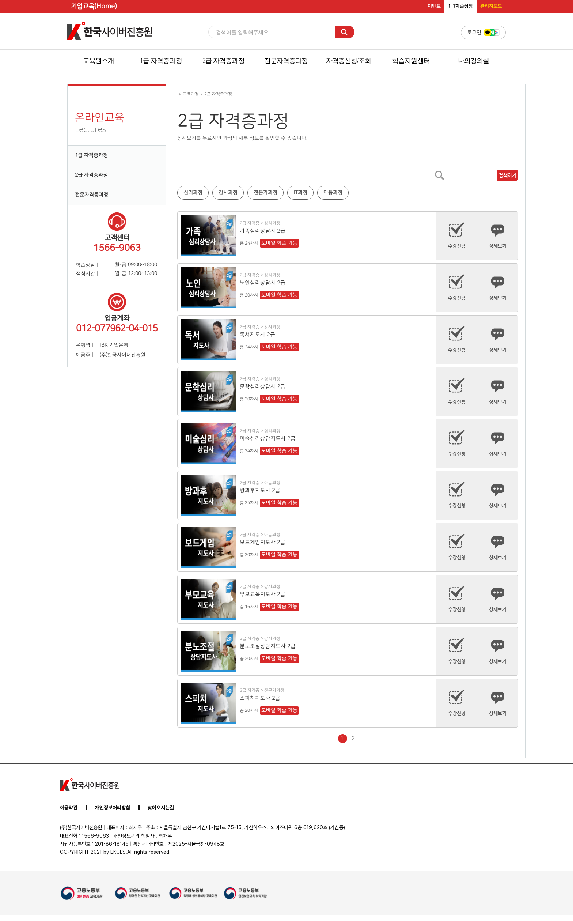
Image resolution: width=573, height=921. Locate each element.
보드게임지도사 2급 (262, 542)
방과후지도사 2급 (260, 490)
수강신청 (457, 235)
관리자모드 (491, 6)
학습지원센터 (411, 60)
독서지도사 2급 (257, 334)
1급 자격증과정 (161, 60)
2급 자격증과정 (223, 60)
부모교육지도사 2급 (262, 594)
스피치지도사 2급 (260, 698)
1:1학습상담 (460, 6)
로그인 (483, 32)
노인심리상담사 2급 (262, 283)
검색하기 (507, 175)
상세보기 (497, 235)
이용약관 (68, 808)
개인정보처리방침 (112, 808)
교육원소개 (98, 60)
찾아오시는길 (161, 808)
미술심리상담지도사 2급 (268, 438)
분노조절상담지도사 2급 (268, 646)
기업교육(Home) (94, 6)
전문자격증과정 (286, 60)
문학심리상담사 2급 (262, 386)
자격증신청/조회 (348, 60)
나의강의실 (473, 60)
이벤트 (434, 6)
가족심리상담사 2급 (262, 231)
